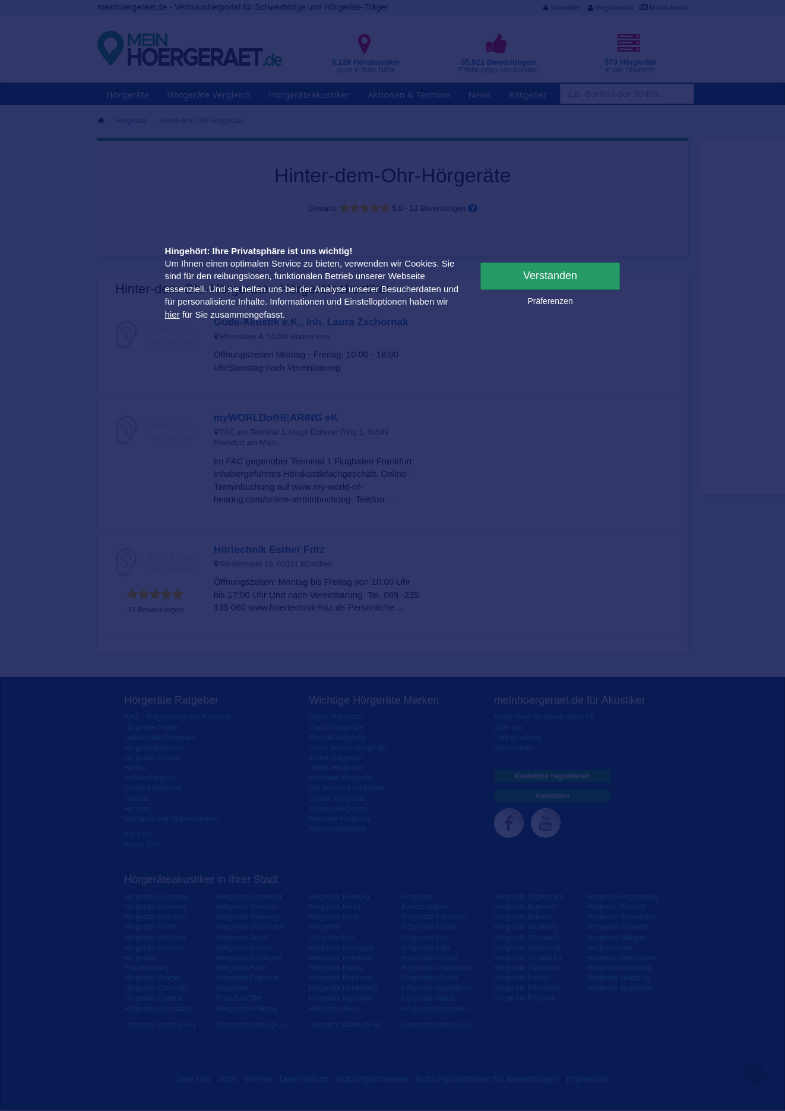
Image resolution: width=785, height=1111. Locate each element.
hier (172, 314)
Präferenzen (549, 301)
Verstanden (550, 275)
